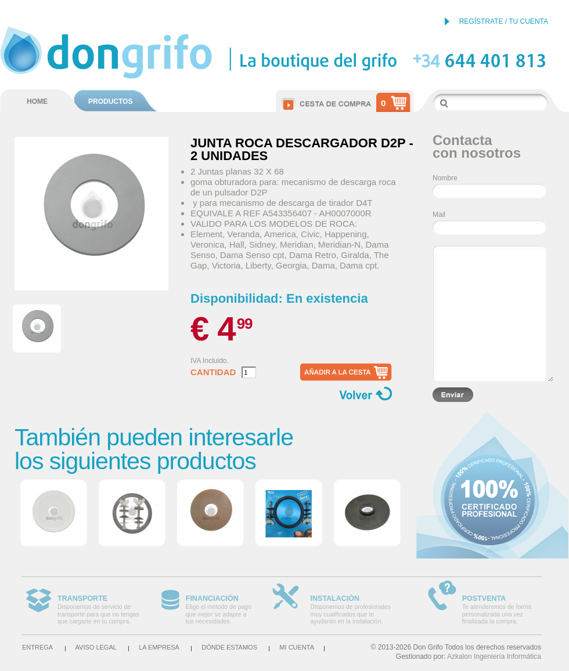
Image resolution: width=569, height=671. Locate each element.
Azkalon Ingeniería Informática (494, 656)
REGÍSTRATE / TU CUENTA (503, 21)
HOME (37, 101)
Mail (439, 215)
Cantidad (213, 372)
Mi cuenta (296, 647)
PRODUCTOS (110, 101)
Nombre (445, 178)
